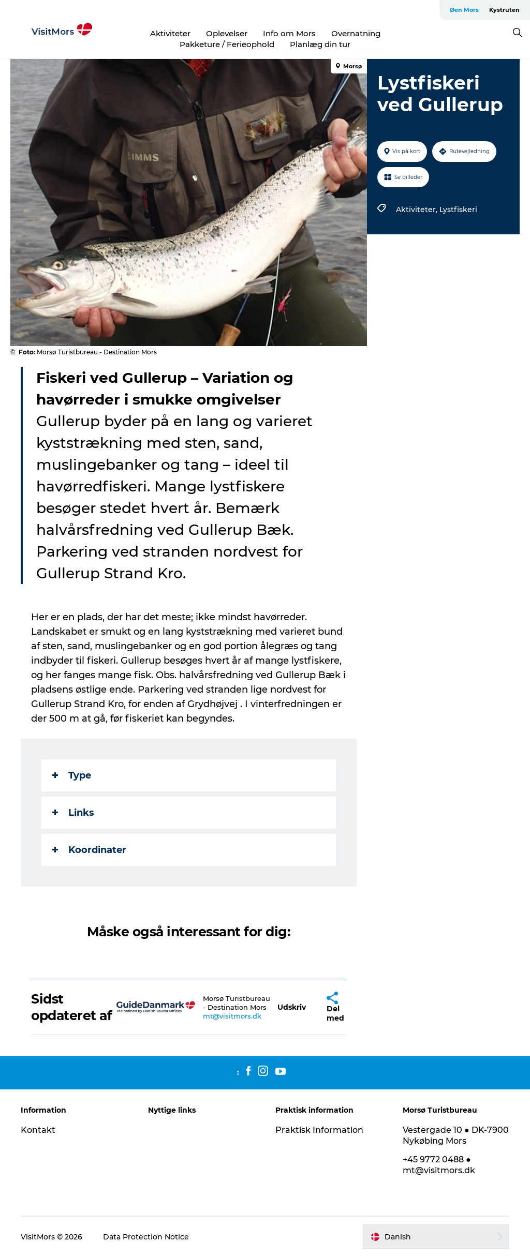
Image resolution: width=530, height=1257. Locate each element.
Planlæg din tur (320, 44)
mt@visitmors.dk (232, 1016)
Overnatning (355, 33)
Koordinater (89, 850)
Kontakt (38, 1130)
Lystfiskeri (458, 209)
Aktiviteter (170, 33)
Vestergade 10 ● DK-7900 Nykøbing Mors (456, 1135)
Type (71, 775)
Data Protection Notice (146, 1236)
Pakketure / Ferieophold (227, 44)
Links (73, 812)
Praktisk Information (319, 1130)
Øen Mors (464, 9)
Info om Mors (289, 33)
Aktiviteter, (417, 209)
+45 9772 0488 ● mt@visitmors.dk (439, 1165)
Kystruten (504, 9)
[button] (291, 1007)
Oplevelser (226, 33)
